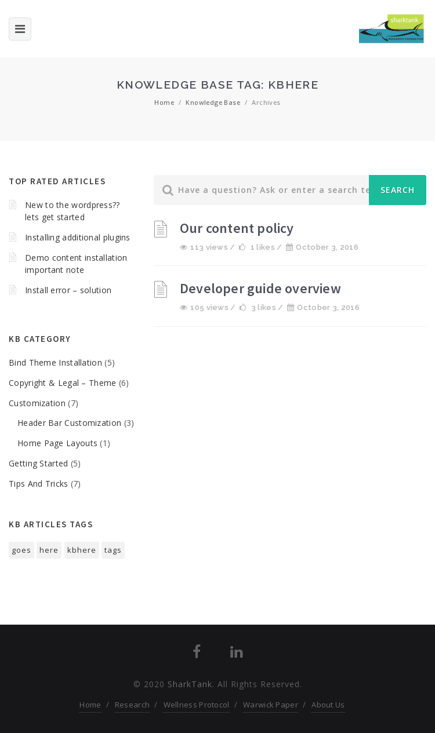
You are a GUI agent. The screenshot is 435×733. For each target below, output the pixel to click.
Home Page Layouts (57, 442)
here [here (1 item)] (49, 550)
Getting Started (38, 463)
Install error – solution (68, 290)
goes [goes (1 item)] (21, 550)
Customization (37, 403)
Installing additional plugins (77, 237)
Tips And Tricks (38, 483)
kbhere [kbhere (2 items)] (81, 550)
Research (132, 704)
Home (164, 102)
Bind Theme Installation (55, 362)
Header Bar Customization (69, 422)
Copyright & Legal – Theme (63, 382)
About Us (328, 704)
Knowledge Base (213, 102)
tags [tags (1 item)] (113, 550)
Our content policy (237, 228)
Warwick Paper (270, 704)
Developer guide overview (260, 288)
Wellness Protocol (197, 704)
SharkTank (190, 684)
